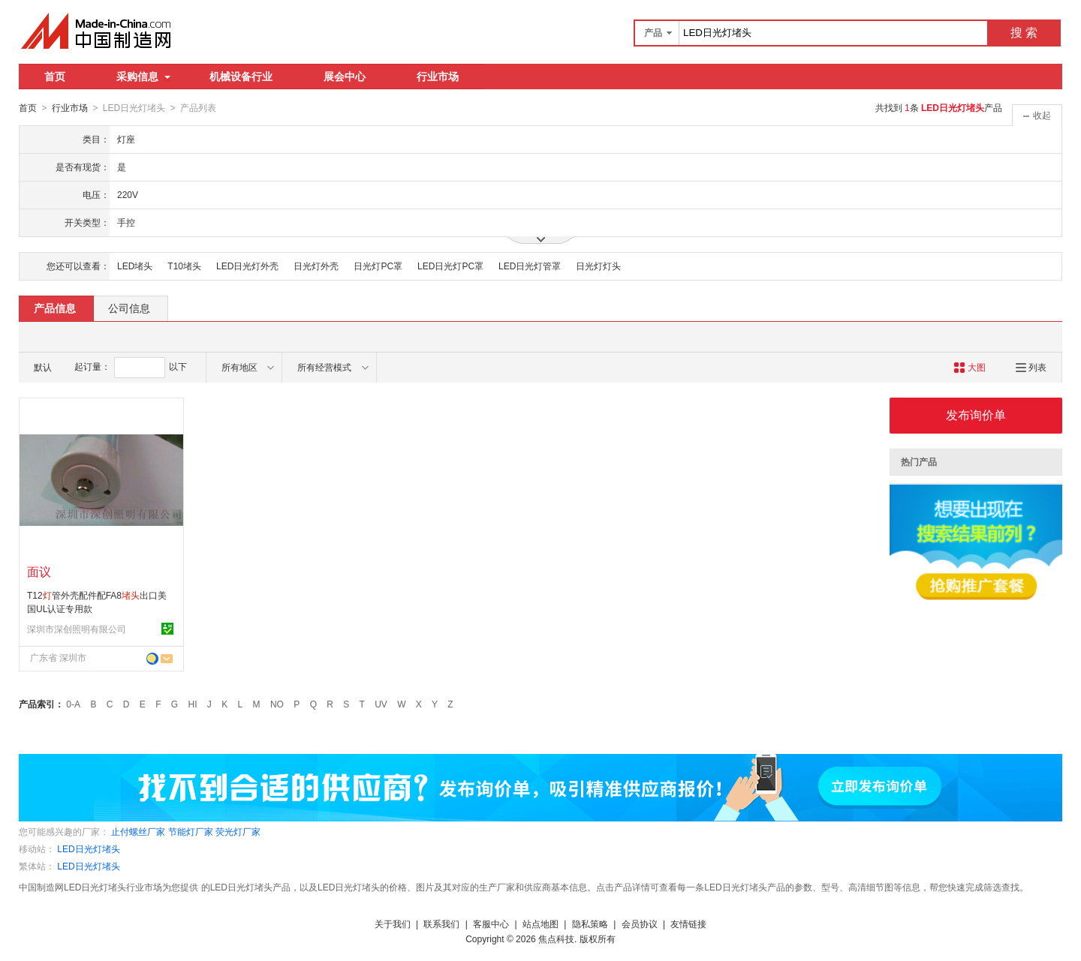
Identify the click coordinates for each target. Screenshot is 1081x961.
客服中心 (491, 923)
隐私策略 (590, 923)
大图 (969, 367)
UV (381, 703)
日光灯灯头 (598, 265)
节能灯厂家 (190, 831)
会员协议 (640, 923)
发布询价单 (976, 414)
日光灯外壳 (316, 265)
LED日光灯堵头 (88, 848)
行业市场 (438, 77)
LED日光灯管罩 (529, 265)
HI (192, 703)
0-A (73, 703)
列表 (1031, 367)
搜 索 (1023, 32)
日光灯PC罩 (378, 265)
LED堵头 (134, 265)
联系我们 (441, 923)
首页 (54, 77)
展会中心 (345, 77)
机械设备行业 (241, 77)
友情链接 (688, 923)
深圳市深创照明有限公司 (76, 628)
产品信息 (55, 308)
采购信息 (143, 77)
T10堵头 (184, 265)
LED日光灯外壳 (247, 265)
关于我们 (393, 923)
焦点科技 (556, 938)
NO (277, 703)
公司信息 (129, 308)
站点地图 (540, 923)
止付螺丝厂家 (138, 831)
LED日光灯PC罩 (450, 265)
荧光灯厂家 (237, 831)
